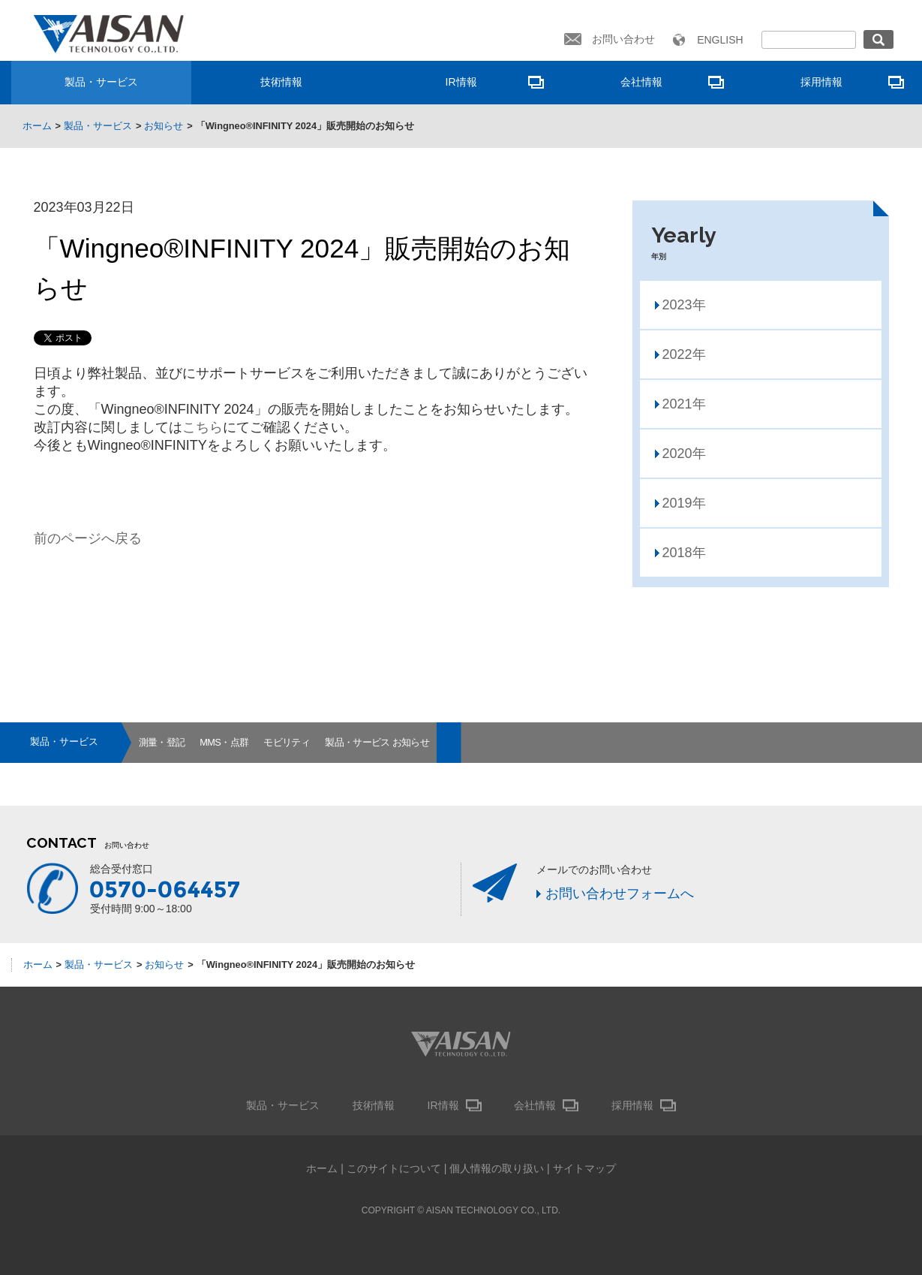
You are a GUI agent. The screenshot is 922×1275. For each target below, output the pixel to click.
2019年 (684, 503)
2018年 (684, 552)
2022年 (684, 354)
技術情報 (281, 82)
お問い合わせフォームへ (619, 893)
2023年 (684, 304)
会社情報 (641, 82)
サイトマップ (584, 1168)
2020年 (684, 453)
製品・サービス (101, 82)
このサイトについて (394, 1168)
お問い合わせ (623, 39)
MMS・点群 (224, 742)
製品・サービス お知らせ (377, 742)
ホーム (322, 1168)
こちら (202, 427)
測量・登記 (162, 742)
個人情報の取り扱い (496, 1168)
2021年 (684, 403)
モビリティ (286, 742)
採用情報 (821, 82)
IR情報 (461, 82)
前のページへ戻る (88, 538)
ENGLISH (720, 40)
